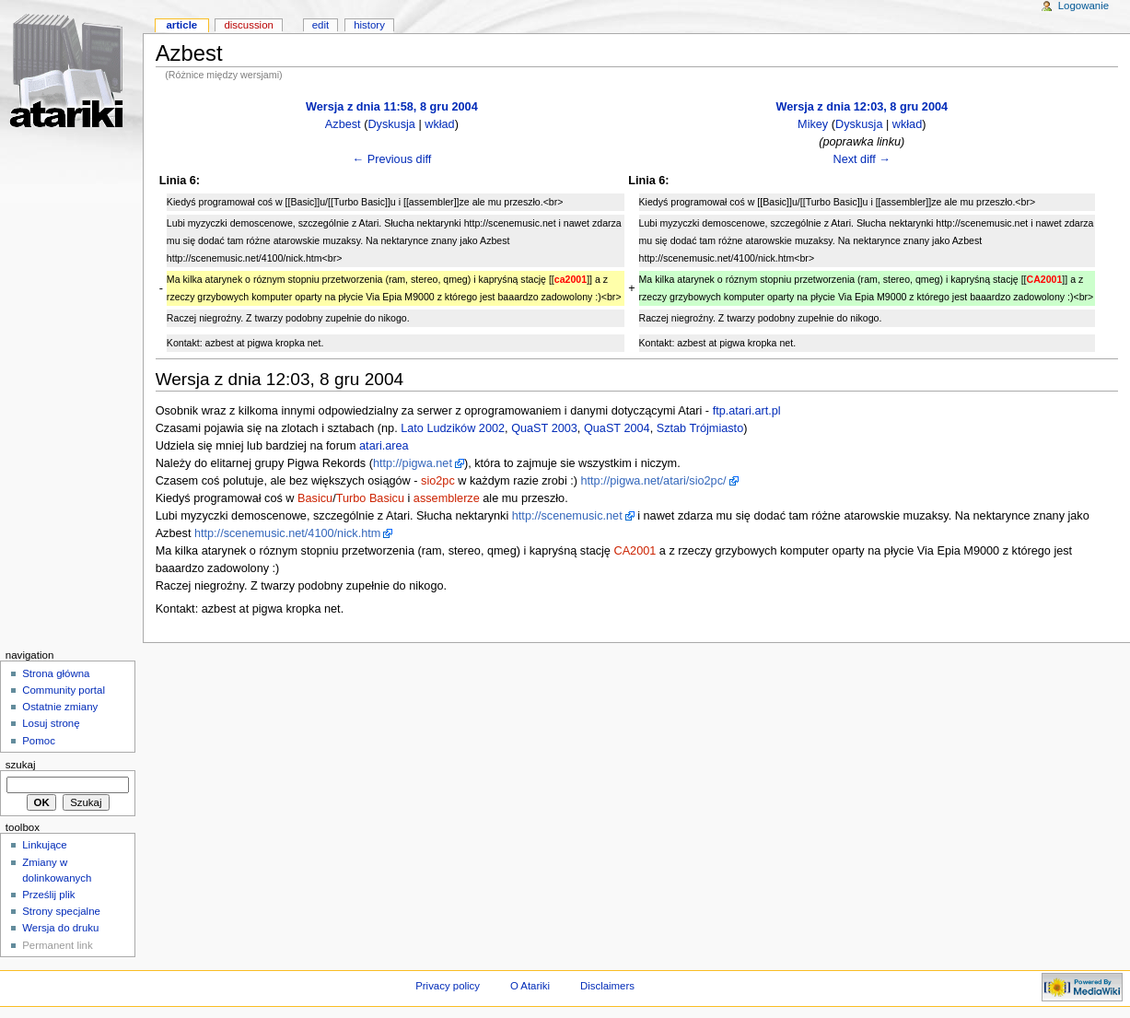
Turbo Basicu (370, 498)
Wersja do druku (60, 927)
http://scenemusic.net (567, 515)
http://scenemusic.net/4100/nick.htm (287, 533)
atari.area (384, 445)
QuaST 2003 (544, 428)
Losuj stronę (50, 723)
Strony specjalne (61, 911)
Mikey (813, 124)
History (369, 24)
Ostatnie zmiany (60, 706)
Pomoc (38, 740)
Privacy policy (447, 985)
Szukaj (21, 764)
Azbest (343, 124)
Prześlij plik (48, 894)
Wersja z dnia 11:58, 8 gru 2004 (392, 106)
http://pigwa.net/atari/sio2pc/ (654, 480)
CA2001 (634, 550)
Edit (320, 24)
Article (181, 24)
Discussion (248, 24)
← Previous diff (391, 159)
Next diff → (862, 159)
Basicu (314, 498)
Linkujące (44, 844)
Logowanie (1083, 5)
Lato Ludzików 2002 (453, 428)
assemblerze (447, 498)
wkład (439, 124)
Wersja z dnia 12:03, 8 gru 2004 (861, 106)
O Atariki (530, 985)
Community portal (63, 690)
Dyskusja (390, 124)
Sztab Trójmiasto (700, 428)
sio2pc (438, 480)
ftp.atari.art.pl (747, 410)
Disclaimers (607, 985)
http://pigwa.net (412, 463)
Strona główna (55, 673)
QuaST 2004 (617, 428)
